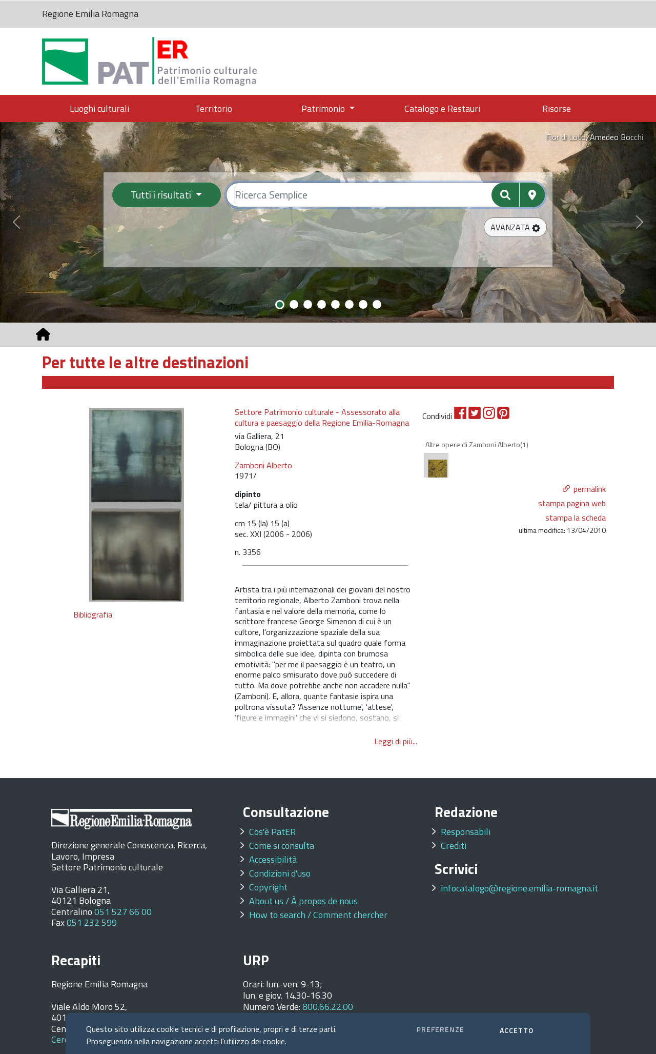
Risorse (556, 108)
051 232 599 (92, 922)
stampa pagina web (572, 503)
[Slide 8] (377, 304)
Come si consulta (281, 845)
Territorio (213, 108)
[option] (137, 504)
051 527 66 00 (123, 912)
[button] (515, 227)
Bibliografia (94, 614)
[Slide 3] (307, 304)
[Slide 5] (335, 304)
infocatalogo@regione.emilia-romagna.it (519, 888)
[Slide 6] (349, 304)
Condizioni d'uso (280, 873)
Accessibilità (273, 859)
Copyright (268, 887)
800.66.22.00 (327, 1006)
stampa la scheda (575, 517)
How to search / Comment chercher (318, 915)
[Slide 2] (294, 304)
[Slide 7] (363, 304)
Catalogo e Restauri (442, 108)
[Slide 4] (321, 304)
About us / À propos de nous (303, 901)
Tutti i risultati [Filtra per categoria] (162, 195)
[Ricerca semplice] (385, 195)
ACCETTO (517, 1030)
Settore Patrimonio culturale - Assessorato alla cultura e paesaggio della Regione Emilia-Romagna (322, 417)
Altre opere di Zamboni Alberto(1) (476, 444)
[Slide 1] (279, 304)
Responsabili (465, 832)
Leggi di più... (395, 741)
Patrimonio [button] (324, 108)
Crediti (453, 845)
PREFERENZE (440, 1029)
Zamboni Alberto (263, 465)
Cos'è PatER (272, 832)
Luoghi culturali (99, 108)
